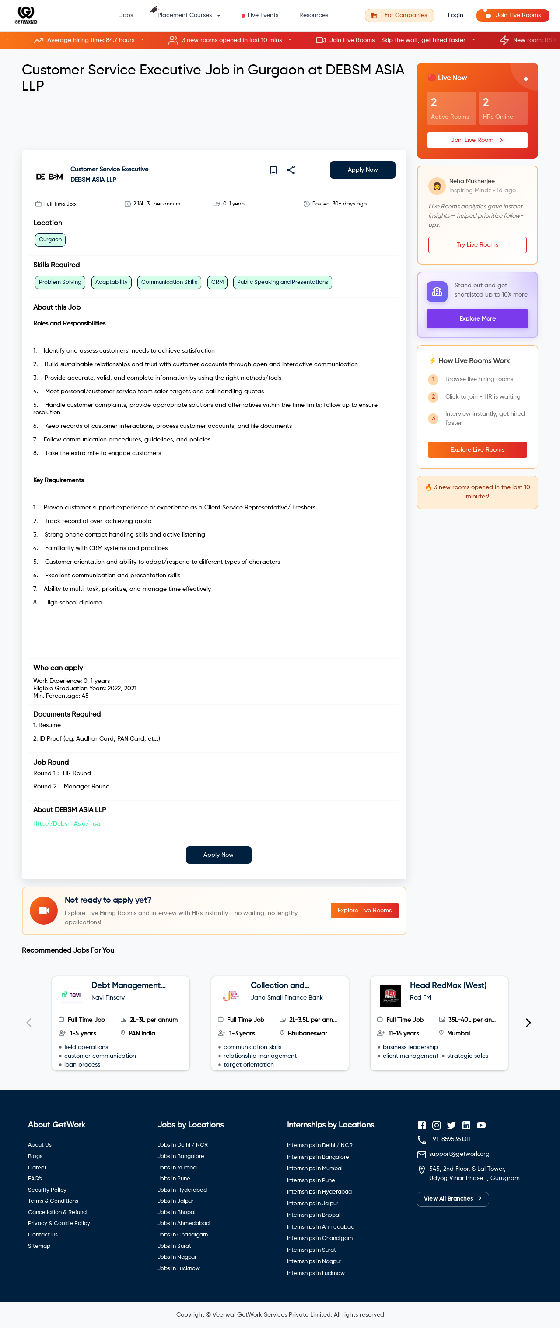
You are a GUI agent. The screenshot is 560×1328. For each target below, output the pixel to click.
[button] (280, 40)
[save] (273, 170)
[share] (291, 170)
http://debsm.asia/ (61, 824)
